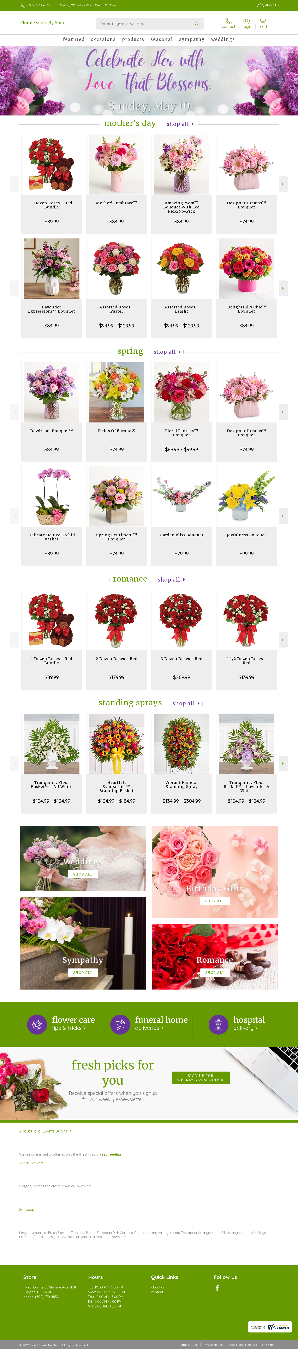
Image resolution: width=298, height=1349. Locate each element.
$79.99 (182, 553)
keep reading (110, 1154)
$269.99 (181, 677)
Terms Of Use (188, 1345)
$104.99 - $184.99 (116, 801)
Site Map (268, 1345)
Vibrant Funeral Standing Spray (181, 784)
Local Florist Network (242, 1345)
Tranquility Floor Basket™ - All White (51, 784)
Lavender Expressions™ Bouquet (51, 309)
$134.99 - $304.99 (182, 801)
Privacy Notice (213, 1345)
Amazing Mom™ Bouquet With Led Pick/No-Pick (181, 207)
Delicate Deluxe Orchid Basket (51, 537)
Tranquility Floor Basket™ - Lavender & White (246, 786)
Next (283, 184)
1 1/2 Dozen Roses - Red (247, 660)
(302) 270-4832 (38, 5)
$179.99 (117, 677)
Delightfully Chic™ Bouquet (246, 309)
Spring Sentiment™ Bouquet (116, 537)
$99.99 (247, 553)
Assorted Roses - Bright (181, 309)
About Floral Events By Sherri (45, 1131)
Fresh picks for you (112, 1080)
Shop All (178, 124)
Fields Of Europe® (117, 430)
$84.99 (116, 221)
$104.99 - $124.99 (51, 801)
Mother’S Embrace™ (116, 203)
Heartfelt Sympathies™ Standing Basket (117, 786)
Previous (14, 184)
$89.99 (52, 221)
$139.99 (247, 677)
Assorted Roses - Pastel (116, 309)
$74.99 (247, 221)
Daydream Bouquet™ (51, 430)
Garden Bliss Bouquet (182, 535)
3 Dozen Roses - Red (182, 658)
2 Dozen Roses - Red (117, 658)
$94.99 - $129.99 (116, 325)
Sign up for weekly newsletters (201, 1078)
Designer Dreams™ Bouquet (246, 205)
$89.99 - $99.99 (181, 449)
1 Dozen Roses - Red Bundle (51, 205)
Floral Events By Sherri (44, 22)
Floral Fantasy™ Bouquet (181, 432)
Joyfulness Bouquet (246, 535)
